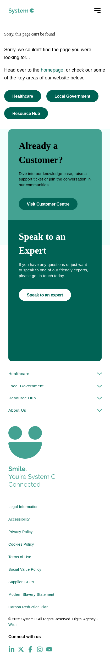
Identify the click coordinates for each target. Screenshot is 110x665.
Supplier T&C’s (21, 582)
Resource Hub (26, 113)
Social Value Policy (24, 569)
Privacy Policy (20, 532)
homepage (52, 70)
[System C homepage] (21, 11)
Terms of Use (19, 557)
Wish (12, 624)
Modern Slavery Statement (31, 594)
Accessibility (19, 519)
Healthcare (22, 96)
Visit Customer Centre (48, 204)
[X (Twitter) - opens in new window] (21, 649)
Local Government (72, 96)
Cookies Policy (21, 544)
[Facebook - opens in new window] (30, 649)
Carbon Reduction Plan (28, 607)
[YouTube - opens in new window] (49, 649)
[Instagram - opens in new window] (40, 649)
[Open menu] (97, 10)
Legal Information (23, 507)
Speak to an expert (45, 295)
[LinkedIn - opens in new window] (11, 649)
